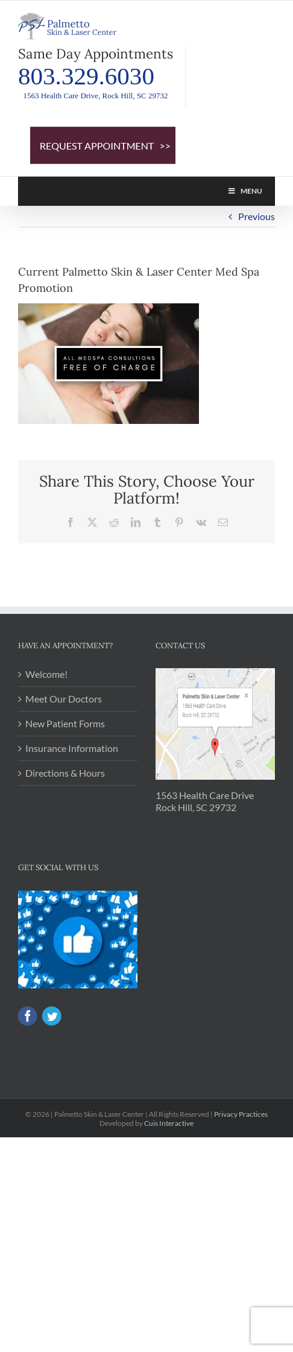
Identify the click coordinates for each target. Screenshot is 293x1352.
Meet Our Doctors (63, 698)
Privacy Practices (241, 1114)
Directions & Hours (65, 773)
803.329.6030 (86, 76)
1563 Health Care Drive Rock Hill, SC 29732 (205, 801)
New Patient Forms (65, 723)
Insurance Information (71, 748)
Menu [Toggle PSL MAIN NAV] (244, 190)
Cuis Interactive (169, 1123)
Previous (256, 216)
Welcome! (46, 674)
